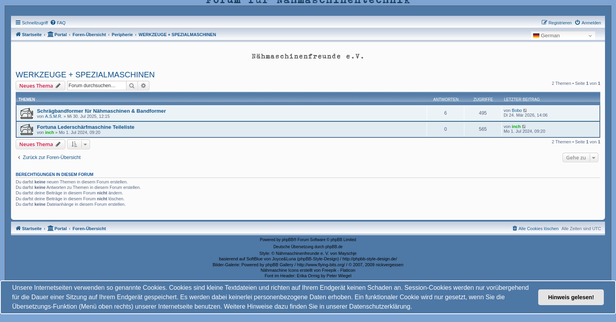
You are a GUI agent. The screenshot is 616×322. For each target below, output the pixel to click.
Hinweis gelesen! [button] (571, 297)
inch (49, 132)
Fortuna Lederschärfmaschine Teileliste (85, 127)
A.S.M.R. (53, 116)
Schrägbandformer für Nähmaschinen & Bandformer (101, 111)
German (546, 36)
